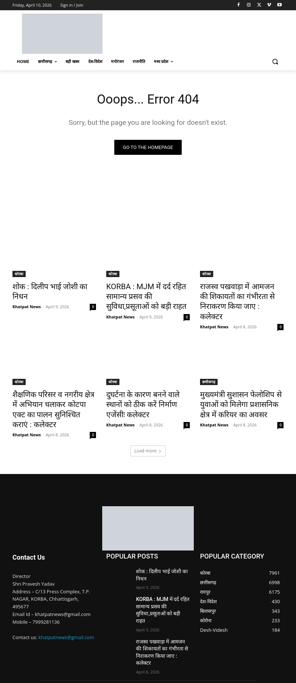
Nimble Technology (66, 668)
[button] (275, 61)
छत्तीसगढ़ (208, 367)
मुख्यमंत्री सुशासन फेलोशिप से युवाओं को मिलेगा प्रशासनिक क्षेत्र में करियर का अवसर (241, 388)
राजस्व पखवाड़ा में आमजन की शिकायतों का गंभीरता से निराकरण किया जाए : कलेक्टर (237, 295)
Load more (148, 421)
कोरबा (19, 275)
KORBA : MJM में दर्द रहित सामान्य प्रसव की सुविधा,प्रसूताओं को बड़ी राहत (147, 295)
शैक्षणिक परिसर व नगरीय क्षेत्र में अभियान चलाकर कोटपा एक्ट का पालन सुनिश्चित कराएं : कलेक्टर (49, 388)
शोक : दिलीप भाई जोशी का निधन (49, 287)
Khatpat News (26, 296)
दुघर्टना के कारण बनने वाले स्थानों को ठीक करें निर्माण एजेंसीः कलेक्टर (146, 384)
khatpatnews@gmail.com (66, 607)
